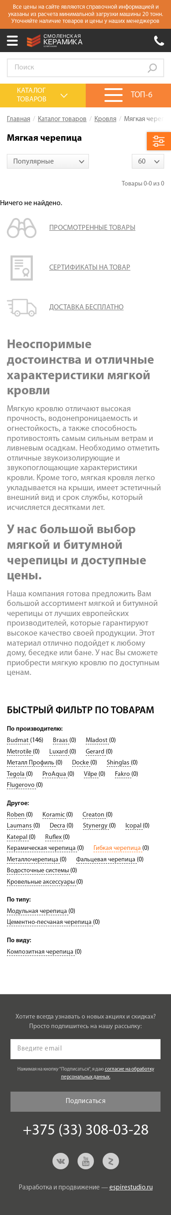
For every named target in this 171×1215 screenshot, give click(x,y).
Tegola (16, 774)
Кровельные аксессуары (41, 882)
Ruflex (54, 837)
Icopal (134, 825)
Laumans (20, 825)
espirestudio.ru (131, 1187)
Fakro (123, 774)
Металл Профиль (31, 762)
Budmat (18, 740)
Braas (61, 740)
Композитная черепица (41, 952)
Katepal (18, 837)
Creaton (94, 815)
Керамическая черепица (42, 848)
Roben (16, 815)
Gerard (96, 751)
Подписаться (85, 1101)
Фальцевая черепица (106, 859)
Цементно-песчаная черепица (50, 922)
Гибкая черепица (117, 848)
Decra (58, 825)
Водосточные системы (38, 870)
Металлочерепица (33, 859)
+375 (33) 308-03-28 (159, 41)
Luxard (59, 751)
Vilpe (91, 774)
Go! (152, 68)
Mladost (97, 740)
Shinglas (119, 762)
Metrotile (20, 751)
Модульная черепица (37, 911)
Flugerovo (21, 785)
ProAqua (54, 774)
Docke (81, 762)
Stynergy (96, 825)
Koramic (54, 815)
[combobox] (48, 161)
